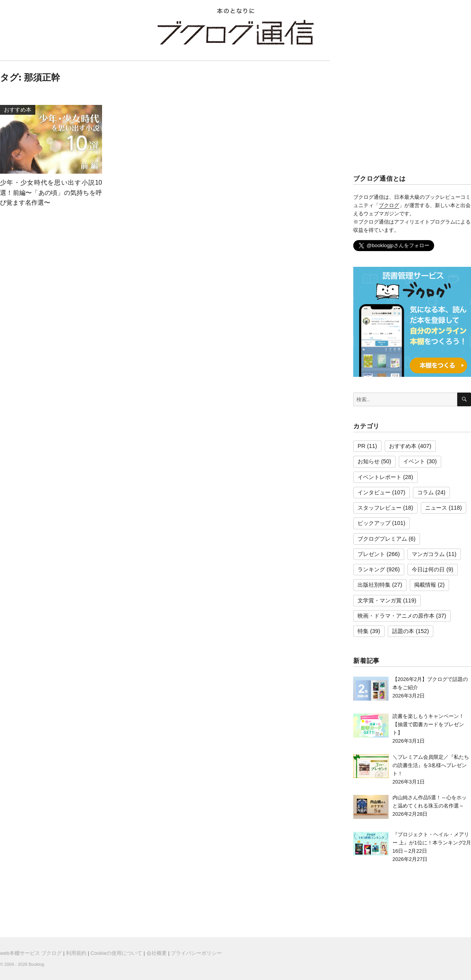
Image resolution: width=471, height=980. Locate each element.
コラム (425, 492)
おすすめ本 (402, 446)
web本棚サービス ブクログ (31, 953)
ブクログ (389, 205)
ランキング (371, 569)
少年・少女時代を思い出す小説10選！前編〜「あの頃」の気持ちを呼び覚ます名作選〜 (51, 192)
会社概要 (156, 953)
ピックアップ (374, 523)
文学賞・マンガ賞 (380, 600)
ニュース (436, 508)
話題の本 (403, 631)
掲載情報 (425, 585)
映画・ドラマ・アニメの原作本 (396, 616)
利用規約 (76, 953)
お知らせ (369, 461)
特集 (363, 631)
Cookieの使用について (116, 953)
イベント (414, 461)
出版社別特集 (374, 585)
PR (361, 446)
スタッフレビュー (380, 508)
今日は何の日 (428, 569)
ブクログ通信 (235, 32)
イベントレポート (380, 477)
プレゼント (371, 554)
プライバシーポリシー (196, 953)
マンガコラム (428, 554)
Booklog (36, 964)
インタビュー (374, 492)
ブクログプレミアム (382, 539)
